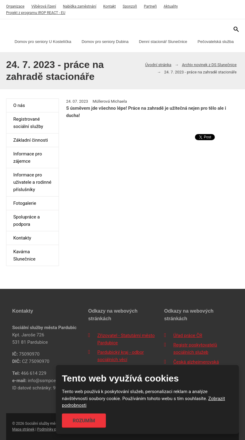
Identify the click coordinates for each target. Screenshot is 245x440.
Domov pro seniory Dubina (104, 41)
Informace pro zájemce (27, 157)
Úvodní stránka (158, 64)
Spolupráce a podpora (26, 220)
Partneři (150, 6)
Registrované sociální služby (28, 122)
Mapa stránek (23, 429)
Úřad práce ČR (187, 335)
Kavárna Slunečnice (24, 255)
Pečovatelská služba (216, 41)
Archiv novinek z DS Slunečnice (209, 64)
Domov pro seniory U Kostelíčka (43, 41)
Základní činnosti (30, 140)
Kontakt (109, 6)
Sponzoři (130, 6)
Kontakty (22, 238)
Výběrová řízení (43, 6)
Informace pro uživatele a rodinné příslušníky (32, 182)
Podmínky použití (51, 429)
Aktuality (171, 6)
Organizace (15, 6)
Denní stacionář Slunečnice (163, 41)
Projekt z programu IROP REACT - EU (35, 13)
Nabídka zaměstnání (79, 6)
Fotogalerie (24, 203)
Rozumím (84, 421)
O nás (19, 105)
